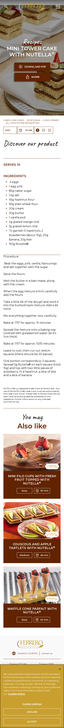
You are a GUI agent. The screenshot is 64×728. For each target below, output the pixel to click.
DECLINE (32, 713)
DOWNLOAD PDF (32, 67)
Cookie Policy (16, 695)
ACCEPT (32, 723)
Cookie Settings (32, 705)
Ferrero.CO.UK (17, 664)
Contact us (46, 653)
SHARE (32, 77)
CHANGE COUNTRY (28, 653)
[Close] (60, 670)
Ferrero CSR (46, 664)
